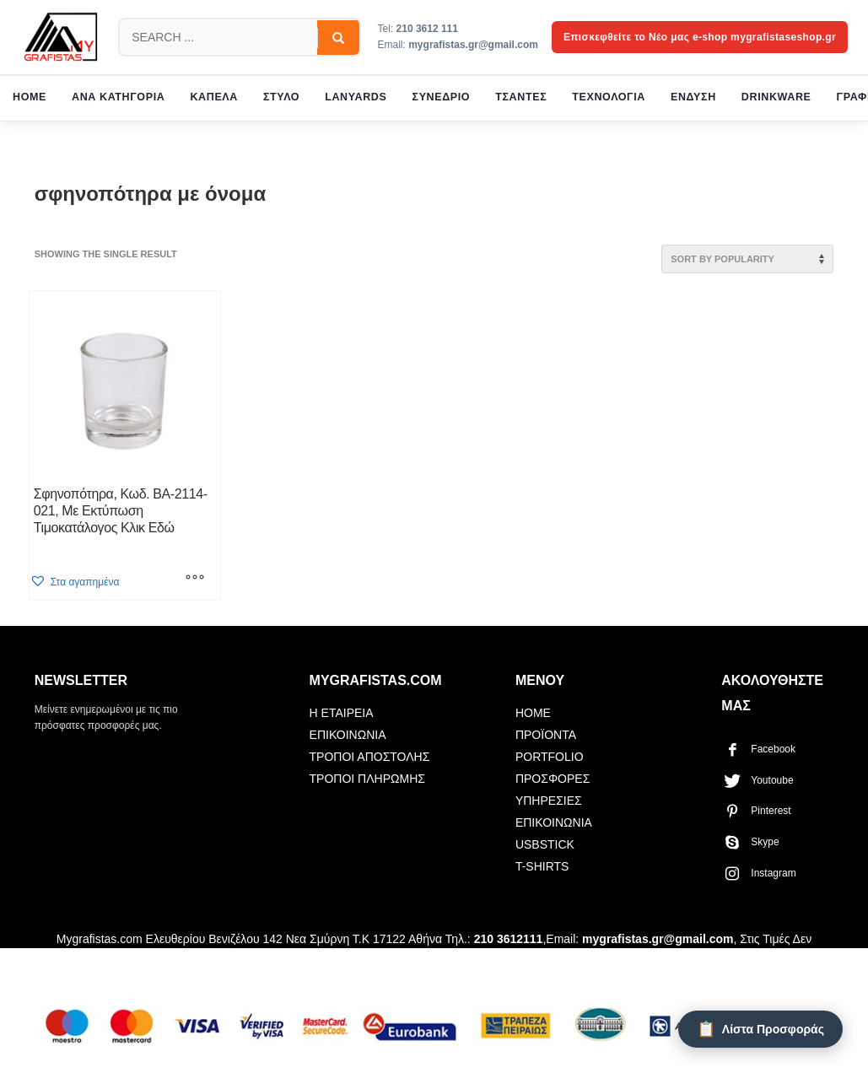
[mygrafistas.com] (60, 37)
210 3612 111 (427, 29)
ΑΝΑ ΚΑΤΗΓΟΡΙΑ (118, 97)
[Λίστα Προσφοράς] (760, 1029)
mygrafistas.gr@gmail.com (473, 45)
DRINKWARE (776, 97)
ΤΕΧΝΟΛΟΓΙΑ (608, 97)
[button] (75, 581)
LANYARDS (355, 97)
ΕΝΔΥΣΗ (693, 97)
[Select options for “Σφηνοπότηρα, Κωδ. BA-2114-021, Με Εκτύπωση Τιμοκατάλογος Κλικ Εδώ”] (195, 579)
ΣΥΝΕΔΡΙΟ (441, 97)
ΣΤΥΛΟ (281, 97)
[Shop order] (747, 259)
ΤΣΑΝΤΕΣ (521, 97)
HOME (29, 97)
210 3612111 (508, 939)
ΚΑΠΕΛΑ (214, 97)
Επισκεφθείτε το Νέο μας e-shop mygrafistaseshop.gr (699, 37)
